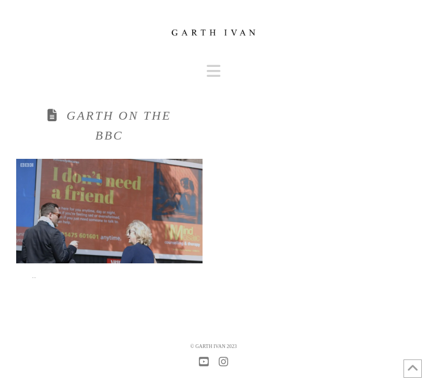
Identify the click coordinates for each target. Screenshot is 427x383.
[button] (213, 71)
